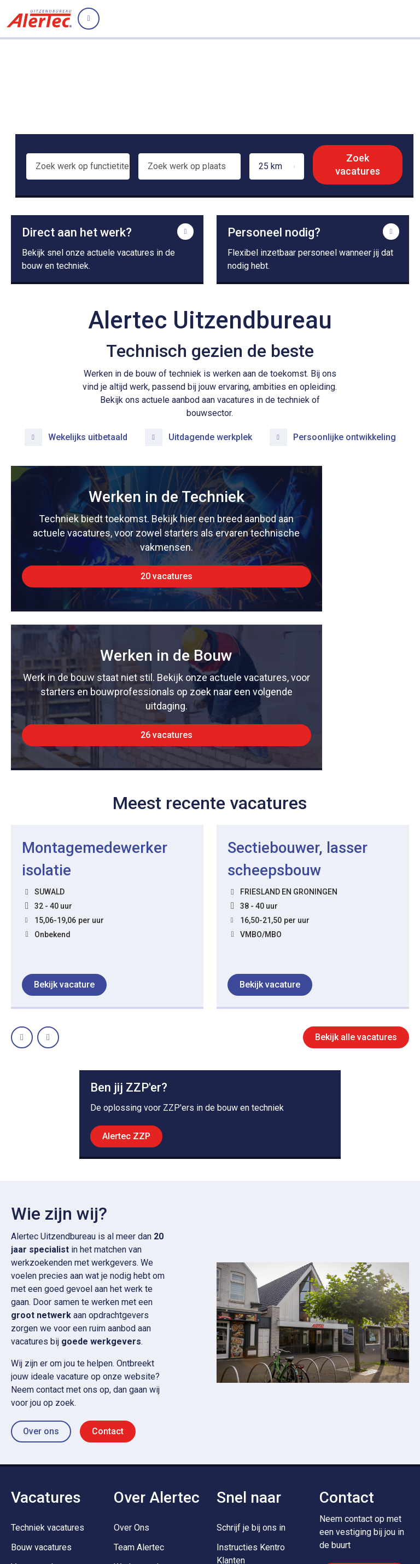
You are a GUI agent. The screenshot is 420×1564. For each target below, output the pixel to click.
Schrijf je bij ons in (251, 1388)
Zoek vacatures (358, 164)
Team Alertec (139, 1408)
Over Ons (131, 1388)
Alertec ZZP (126, 995)
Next (58, 891)
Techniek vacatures (47, 1388)
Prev (32, 891)
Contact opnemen (364, 1440)
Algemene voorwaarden (184, 1522)
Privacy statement (173, 1544)
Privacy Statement (43, 1522)
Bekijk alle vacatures (356, 895)
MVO (226, 1441)
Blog (122, 1447)
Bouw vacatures (41, 1408)
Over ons (41, 1292)
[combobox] (76, 171)
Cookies (109, 1522)
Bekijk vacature (64, 842)
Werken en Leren (146, 1428)
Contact (108, 1292)
